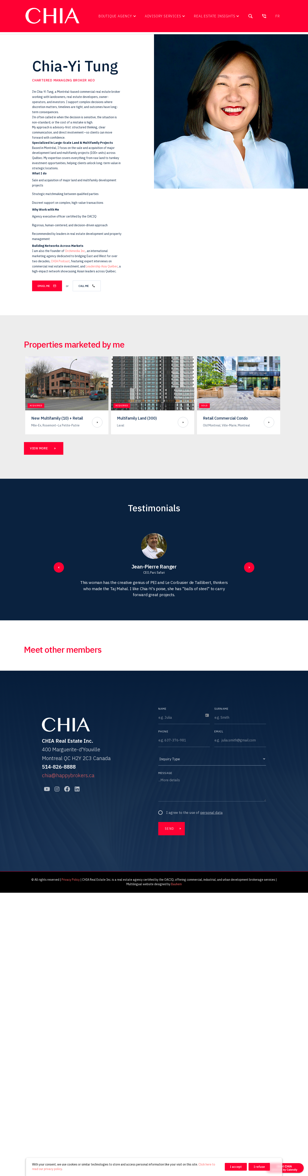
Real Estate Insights (214, 16)
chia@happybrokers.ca (68, 775)
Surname (221, 708)
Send (169, 828)
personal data (211, 812)
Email (218, 731)
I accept (236, 1167)
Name (162, 708)
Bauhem (176, 884)
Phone (163, 731)
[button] (117, 16)
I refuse (259, 1167)
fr (277, 16)
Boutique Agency (115, 16)
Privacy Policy (71, 880)
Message (165, 773)
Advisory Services (163, 16)
